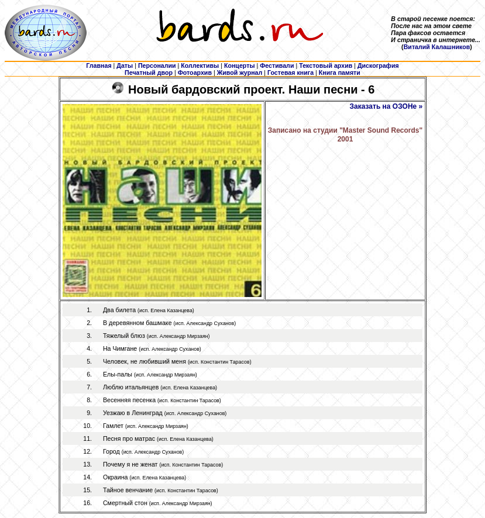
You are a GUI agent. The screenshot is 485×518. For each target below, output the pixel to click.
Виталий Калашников (437, 46)
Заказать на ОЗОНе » (386, 106)
